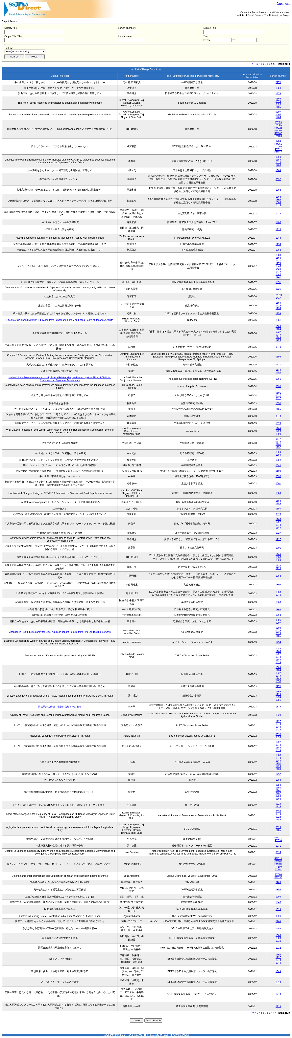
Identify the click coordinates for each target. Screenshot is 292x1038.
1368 (278, 199)
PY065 (278, 125)
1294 (278, 308)
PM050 (278, 143)
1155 (278, 409)
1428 (278, 162)
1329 (278, 909)
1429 (278, 269)
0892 (278, 179)
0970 (278, 347)
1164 (278, 257)
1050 (278, 403)
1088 (278, 255)
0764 (278, 141)
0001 (278, 483)
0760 (278, 787)
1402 (278, 114)
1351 (278, 320)
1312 (278, 947)
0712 (278, 565)
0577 (278, 439)
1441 (278, 277)
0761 (278, 790)
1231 (278, 845)
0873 (278, 514)
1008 (278, 935)
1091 (278, 547)
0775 (278, 441)
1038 (278, 213)
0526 (278, 916)
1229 (278, 305)
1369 (278, 202)
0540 (278, 465)
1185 (278, 107)
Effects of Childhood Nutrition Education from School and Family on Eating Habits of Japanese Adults (60, 320)
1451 (278, 282)
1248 (278, 237)
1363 (278, 170)
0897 (278, 111)
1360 (278, 157)
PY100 (278, 136)
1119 (278, 806)
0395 (278, 98)
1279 (278, 93)
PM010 (278, 837)
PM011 (278, 858)
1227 (278, 260)
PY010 (278, 295)
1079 (278, 423)
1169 (278, 302)
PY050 (278, 146)
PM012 (278, 152)
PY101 (278, 869)
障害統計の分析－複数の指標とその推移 (59, 706)
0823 (278, 104)
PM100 (278, 133)
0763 (278, 796)
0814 (278, 803)
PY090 (278, 874)
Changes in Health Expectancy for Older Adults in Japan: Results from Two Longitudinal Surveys (60, 632)
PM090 (278, 877)
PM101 (278, 864)
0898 (278, 356)
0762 (278, 793)
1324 (278, 229)
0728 (278, 568)
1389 (278, 159)
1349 (278, 266)
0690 (278, 476)
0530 (278, 734)
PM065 (278, 130)
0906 (278, 620)
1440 (278, 274)
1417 (278, 297)
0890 (278, 386)
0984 (278, 882)
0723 (278, 1006)
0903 (278, 921)
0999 (278, 737)
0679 (278, 101)
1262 (278, 250)
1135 (278, 369)
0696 (278, 470)
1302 (278, 584)
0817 (278, 398)
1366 (278, 379)
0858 (278, 889)
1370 (278, 205)
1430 (278, 769)
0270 (278, 82)
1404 (278, 117)
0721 (278, 289)
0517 (278, 395)
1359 (278, 313)
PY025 (278, 122)
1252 (278, 372)
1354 (278, 88)
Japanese (283, 3)
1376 (278, 706)
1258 (278, 928)
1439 (278, 271)
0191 (278, 392)
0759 (278, 785)
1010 (278, 941)
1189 (278, 503)
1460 (278, 165)
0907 (278, 622)
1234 (278, 244)
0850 (278, 508)
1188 (278, 500)
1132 (278, 447)
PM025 (278, 127)
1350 (278, 681)
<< (253, 64)
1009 (278, 938)
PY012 (278, 149)
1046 (278, 902)
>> (274, 64)
